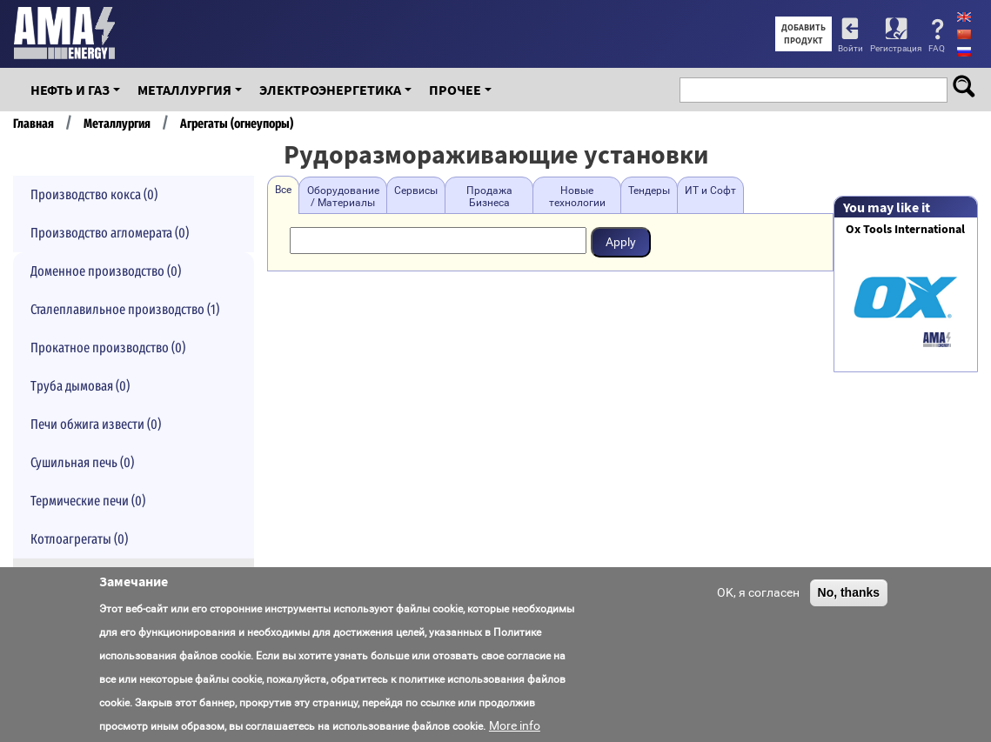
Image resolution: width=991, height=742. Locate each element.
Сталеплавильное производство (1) (124, 309)
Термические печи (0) (87, 500)
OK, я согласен (758, 592)
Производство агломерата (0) (109, 232)
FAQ (936, 48)
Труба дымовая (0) (80, 386)
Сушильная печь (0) (82, 462)
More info (514, 725)
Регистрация (895, 48)
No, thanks (849, 592)
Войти (850, 48)
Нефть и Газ (70, 89)
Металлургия (184, 89)
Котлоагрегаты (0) (79, 539)
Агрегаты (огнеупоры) (236, 123)
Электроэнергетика (330, 89)
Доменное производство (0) (105, 271)
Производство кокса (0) (93, 194)
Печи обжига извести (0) (95, 424)
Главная (33, 123)
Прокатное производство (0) (107, 347)
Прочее (455, 89)
